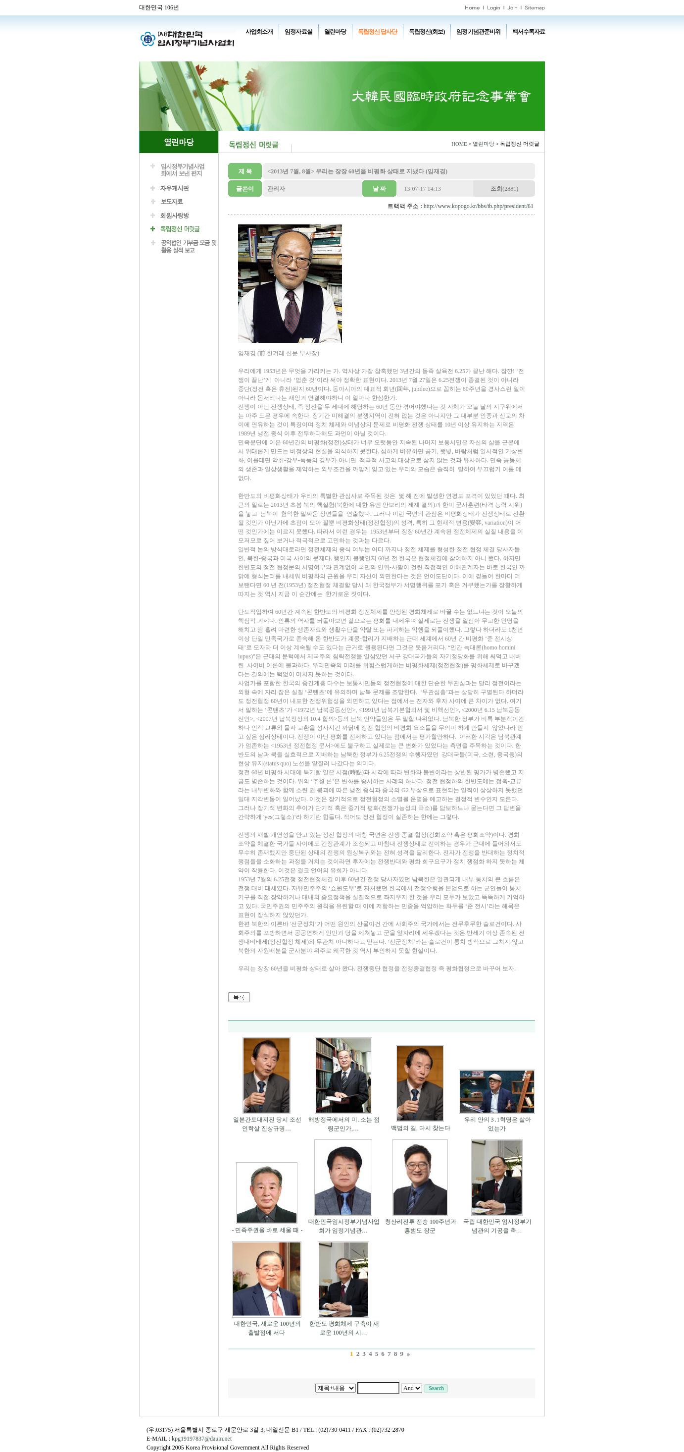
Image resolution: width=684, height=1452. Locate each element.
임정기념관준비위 (478, 31)
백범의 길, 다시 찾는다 (420, 1128)
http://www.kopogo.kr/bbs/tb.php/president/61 (479, 206)
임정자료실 (298, 31)
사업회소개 (259, 31)
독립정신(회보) (426, 31)
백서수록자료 (528, 31)
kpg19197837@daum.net (202, 1438)
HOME (459, 144)
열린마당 (335, 31)
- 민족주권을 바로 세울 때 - (267, 1230)
